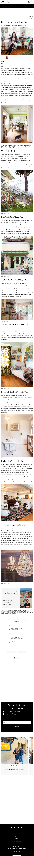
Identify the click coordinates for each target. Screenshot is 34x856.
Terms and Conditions (16, 844)
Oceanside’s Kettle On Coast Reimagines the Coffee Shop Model (17, 638)
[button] (14, 658)
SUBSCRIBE (17, 726)
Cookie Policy (9, 844)
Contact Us (17, 838)
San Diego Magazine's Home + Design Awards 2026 (17, 642)
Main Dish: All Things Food (9, 713)
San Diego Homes (21, 652)
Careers (17, 835)
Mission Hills (11, 652)
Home (2, 6)
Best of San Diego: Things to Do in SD (11, 711)
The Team (17, 837)
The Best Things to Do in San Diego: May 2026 (17, 633)
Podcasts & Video (9, 6)
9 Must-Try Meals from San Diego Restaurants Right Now (16, 629)
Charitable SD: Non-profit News (10, 714)
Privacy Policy (4, 844)
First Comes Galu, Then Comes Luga (17, 625)
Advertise (17, 833)
